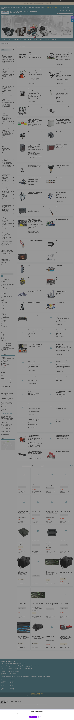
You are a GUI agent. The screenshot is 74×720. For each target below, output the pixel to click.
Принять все (33, 716)
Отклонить (42, 716)
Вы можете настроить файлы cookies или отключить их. (36, 714)
